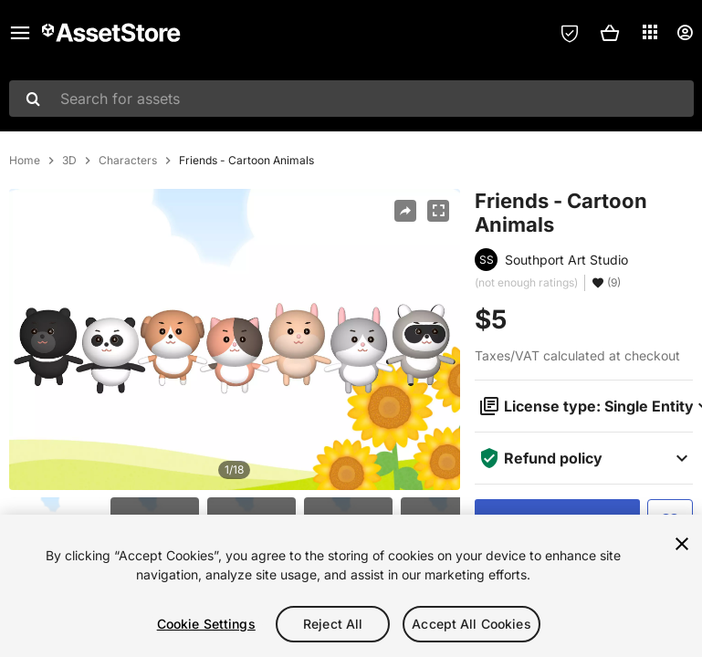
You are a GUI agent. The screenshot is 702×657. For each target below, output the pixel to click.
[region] (351, 586)
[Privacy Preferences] (570, 33)
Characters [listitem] (128, 160)
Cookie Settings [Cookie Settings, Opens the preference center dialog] (206, 623)
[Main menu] (20, 33)
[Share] (405, 211)
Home (24, 160)
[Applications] (650, 32)
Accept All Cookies (471, 623)
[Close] (682, 544)
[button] (610, 33)
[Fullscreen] (438, 211)
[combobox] (351, 98)
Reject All (332, 623)
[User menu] (685, 33)
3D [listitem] (69, 160)
